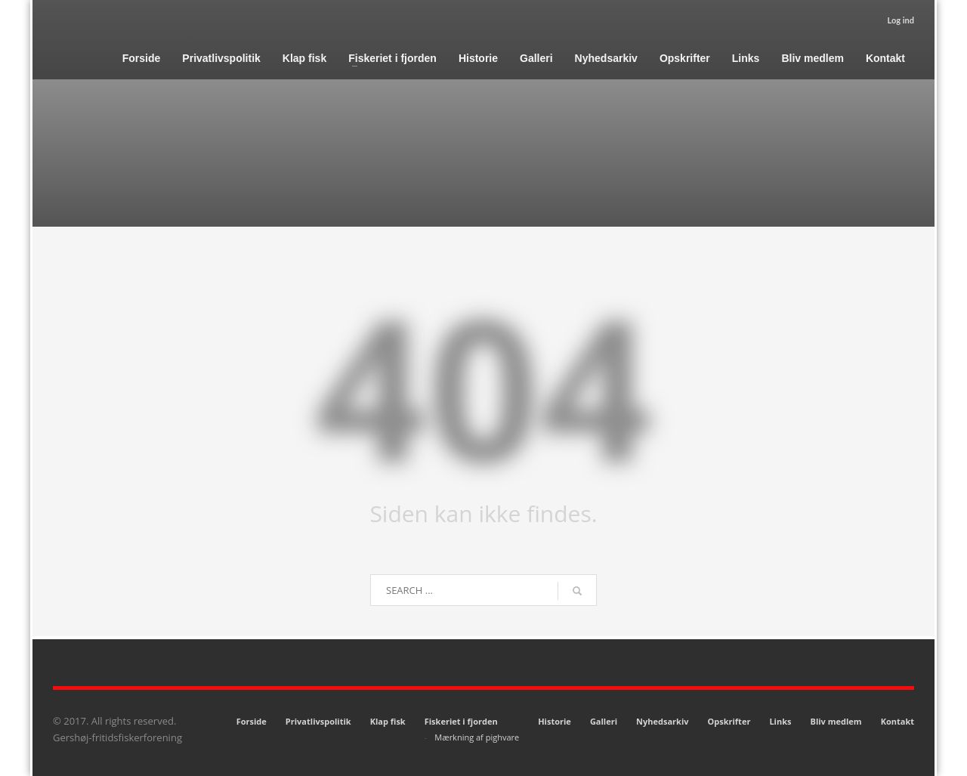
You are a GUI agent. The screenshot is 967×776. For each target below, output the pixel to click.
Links (780, 721)
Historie (554, 721)
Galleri (603, 721)
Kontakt (897, 721)
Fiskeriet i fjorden (461, 721)
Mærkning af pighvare (476, 737)
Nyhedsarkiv (662, 721)
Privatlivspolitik (318, 721)
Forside (251, 721)
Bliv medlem (835, 721)
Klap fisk (388, 721)
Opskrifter (729, 721)
